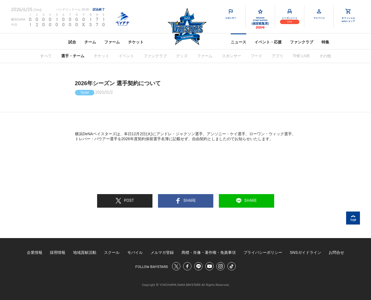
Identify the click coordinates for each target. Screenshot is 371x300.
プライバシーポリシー (262, 252)
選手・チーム (72, 56)
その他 (325, 56)
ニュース (238, 42)
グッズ (182, 56)
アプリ (277, 56)
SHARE (185, 201)
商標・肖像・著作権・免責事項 (208, 252)
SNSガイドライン (305, 252)
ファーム (112, 42)
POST (125, 201)
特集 (325, 42)
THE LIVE (301, 56)
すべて (46, 56)
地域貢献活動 (84, 252)
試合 (72, 42)
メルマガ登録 (162, 252)
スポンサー (231, 56)
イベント (126, 56)
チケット (136, 42)
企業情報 (34, 252)
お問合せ (336, 252)
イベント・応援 (268, 42)
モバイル (135, 252)
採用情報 (57, 252)
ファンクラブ (301, 42)
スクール (112, 252)
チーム (90, 42)
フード (256, 56)
